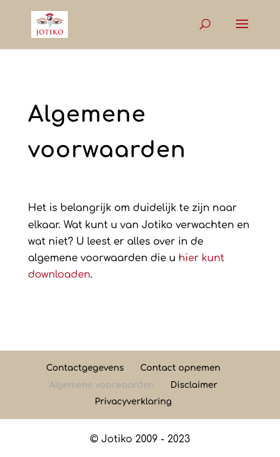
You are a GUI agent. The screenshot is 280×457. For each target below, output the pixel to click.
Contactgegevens (84, 368)
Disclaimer (194, 385)
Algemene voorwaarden (101, 385)
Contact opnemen (180, 368)
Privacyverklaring (133, 401)
